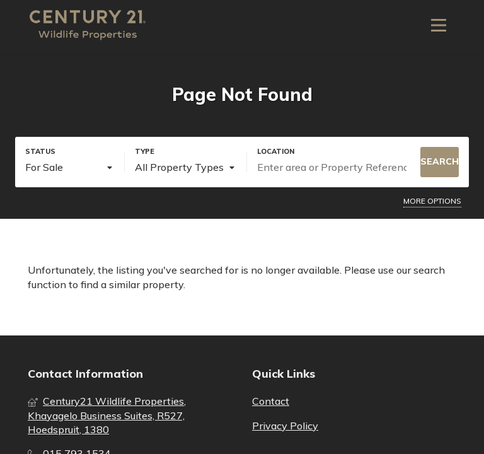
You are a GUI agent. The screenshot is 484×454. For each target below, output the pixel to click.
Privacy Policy (285, 425)
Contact (270, 401)
